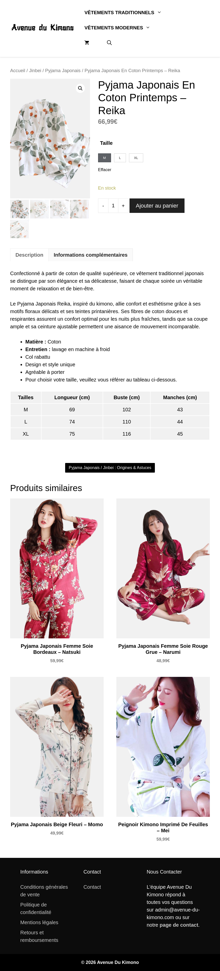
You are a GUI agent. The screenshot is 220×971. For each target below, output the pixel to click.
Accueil (17, 70)
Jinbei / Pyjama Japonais (55, 70)
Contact (92, 887)
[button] (109, 43)
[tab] (29, 254)
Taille (106, 143)
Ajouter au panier (157, 206)
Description (29, 255)
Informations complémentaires (90, 255)
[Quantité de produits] (113, 205)
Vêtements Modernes (121, 27)
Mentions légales (39, 922)
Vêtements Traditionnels (127, 12)
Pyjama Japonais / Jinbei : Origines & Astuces (110, 468)
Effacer (104, 169)
